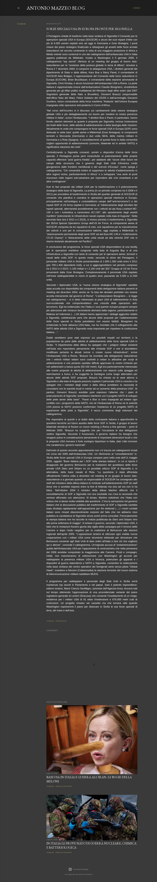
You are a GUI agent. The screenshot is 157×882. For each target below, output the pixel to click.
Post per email (61, 621)
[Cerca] (136, 8)
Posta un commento (64, 786)
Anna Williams (86, 874)
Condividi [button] (21, 24)
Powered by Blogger (79, 869)
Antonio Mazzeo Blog (56, 8)
